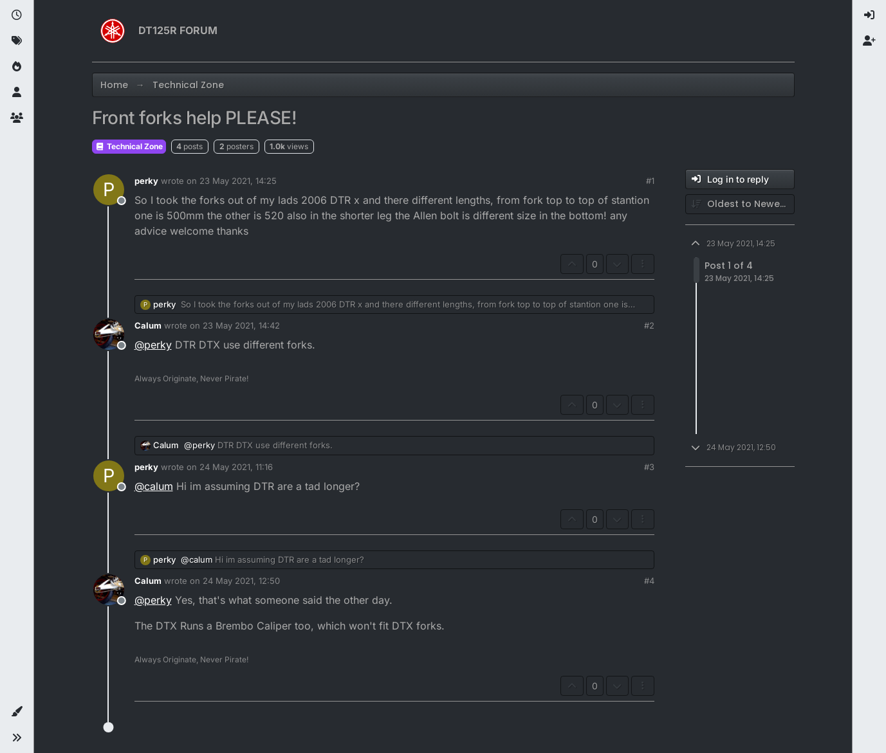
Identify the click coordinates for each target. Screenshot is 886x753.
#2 (649, 325)
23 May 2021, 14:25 (238, 181)
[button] (16, 712)
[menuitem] (869, 15)
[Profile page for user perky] (108, 189)
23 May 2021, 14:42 (241, 325)
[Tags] (16, 41)
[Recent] (16, 15)
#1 (650, 181)
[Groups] (16, 118)
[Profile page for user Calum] (108, 334)
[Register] (869, 41)
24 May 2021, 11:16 (236, 467)
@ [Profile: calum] (153, 486)
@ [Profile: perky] (153, 344)
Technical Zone (129, 146)
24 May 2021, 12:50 (241, 581)
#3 (649, 467)
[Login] (869, 15)
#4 (649, 581)
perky (146, 181)
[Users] (16, 92)
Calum (148, 325)
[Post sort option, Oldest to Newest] (740, 204)
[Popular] (16, 67)
